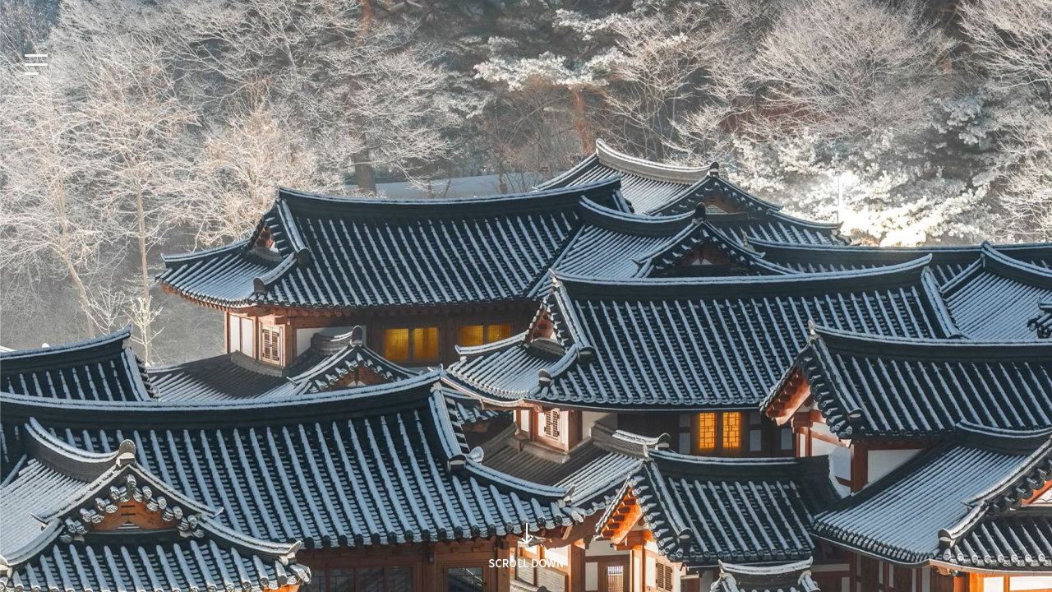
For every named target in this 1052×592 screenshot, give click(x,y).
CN (136, 14)
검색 (766, 328)
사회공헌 (940, 14)
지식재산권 (875, 14)
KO (28, 14)
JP (101, 14)
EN (65, 14)
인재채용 (1000, 14)
